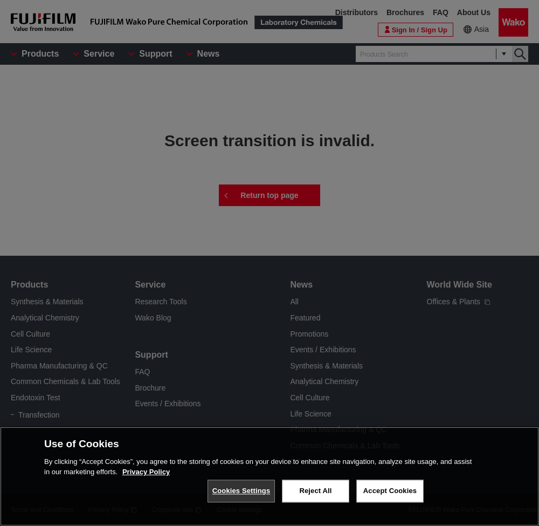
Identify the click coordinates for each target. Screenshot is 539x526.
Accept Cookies (390, 491)
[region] (269, 476)
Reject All (315, 491)
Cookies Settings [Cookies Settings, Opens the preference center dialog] (241, 491)
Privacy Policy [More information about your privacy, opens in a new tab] (146, 472)
